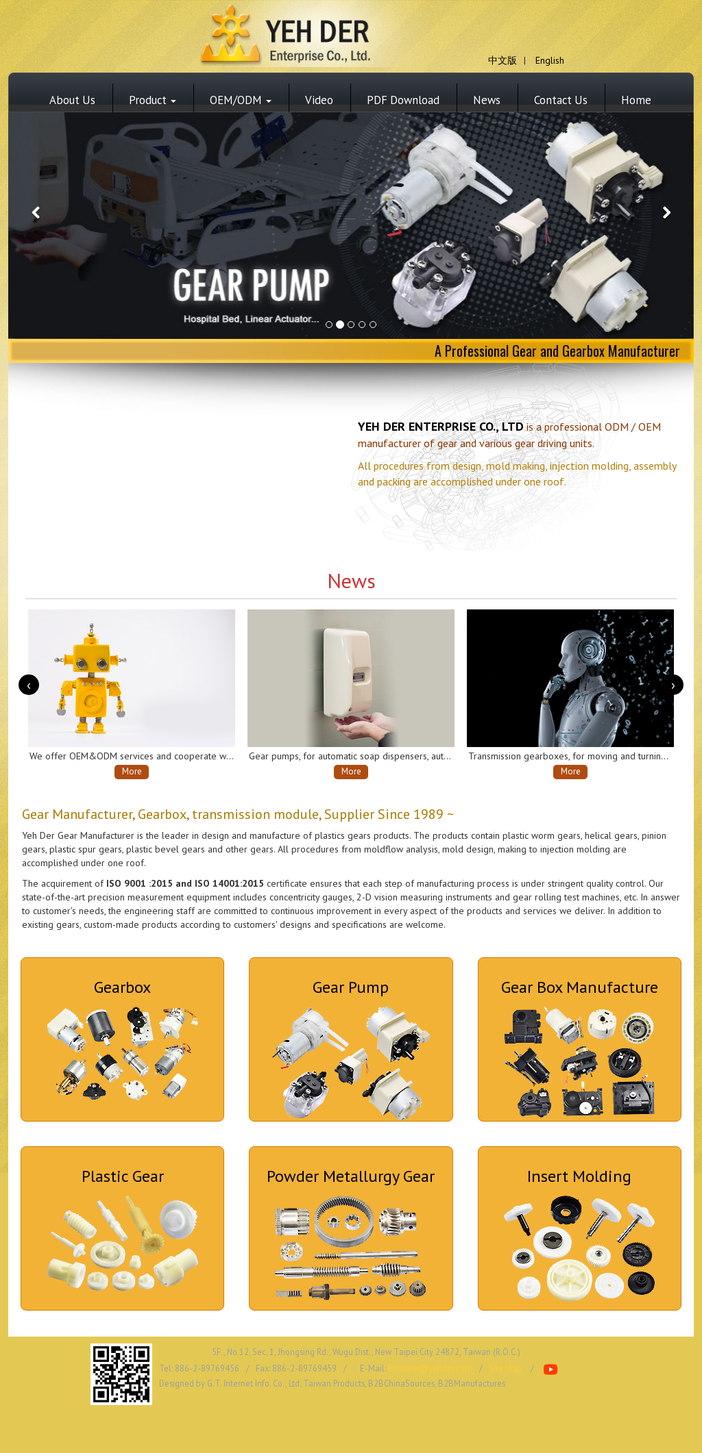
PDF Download (403, 100)
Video (319, 100)
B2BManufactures (471, 1383)
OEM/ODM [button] (240, 100)
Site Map (505, 1368)
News (486, 100)
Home (636, 100)
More (132, 771)
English (549, 60)
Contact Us (561, 100)
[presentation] (29, 684)
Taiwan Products (334, 1383)
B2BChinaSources (401, 1383)
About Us (72, 100)
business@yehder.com (430, 1368)
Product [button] (152, 100)
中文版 (502, 60)
